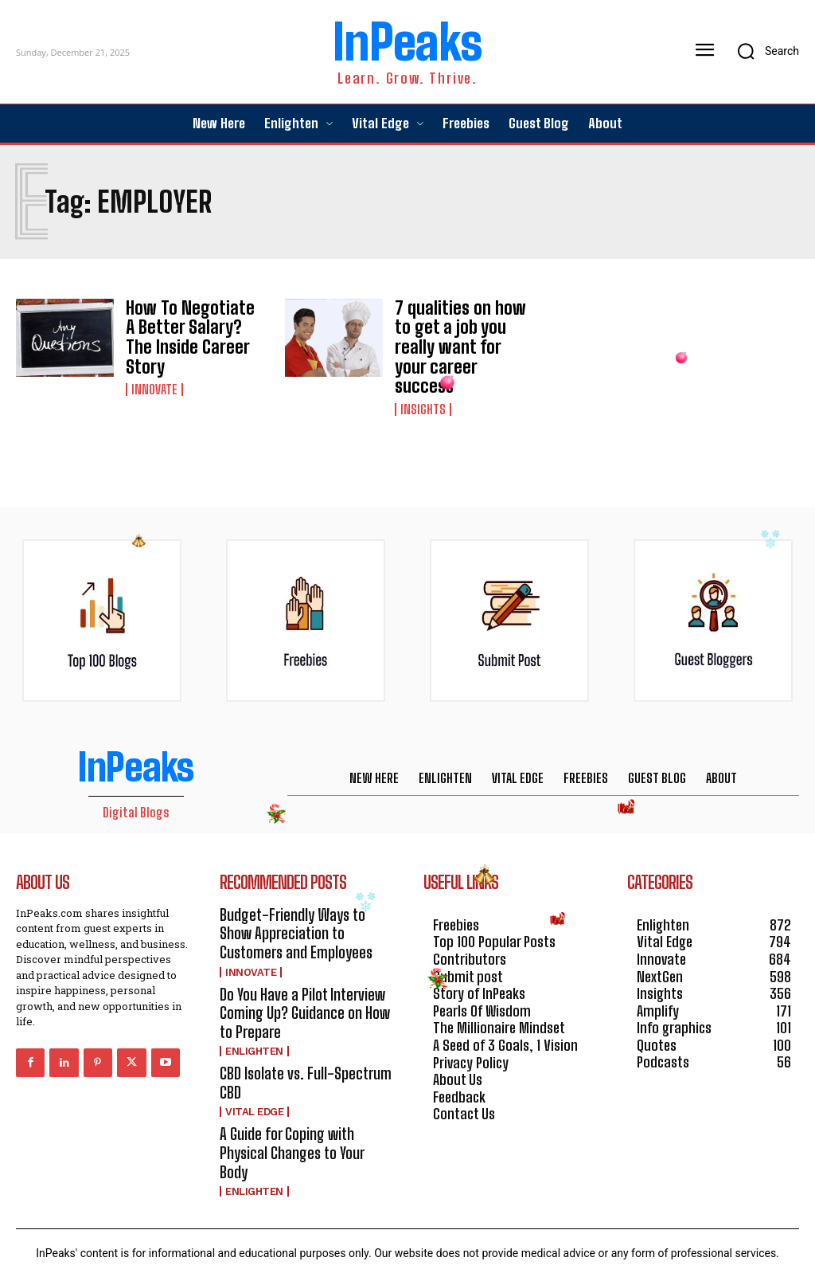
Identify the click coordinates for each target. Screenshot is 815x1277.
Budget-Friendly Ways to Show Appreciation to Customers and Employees (294, 903)
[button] (763, 51)
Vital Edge (254, 1072)
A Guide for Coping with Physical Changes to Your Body (305, 1101)
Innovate (154, 367)
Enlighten (254, 1014)
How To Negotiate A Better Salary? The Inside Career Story (188, 328)
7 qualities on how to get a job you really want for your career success (458, 334)
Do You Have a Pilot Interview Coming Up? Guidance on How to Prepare (303, 978)
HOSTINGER (462, 1251)
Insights (423, 381)
